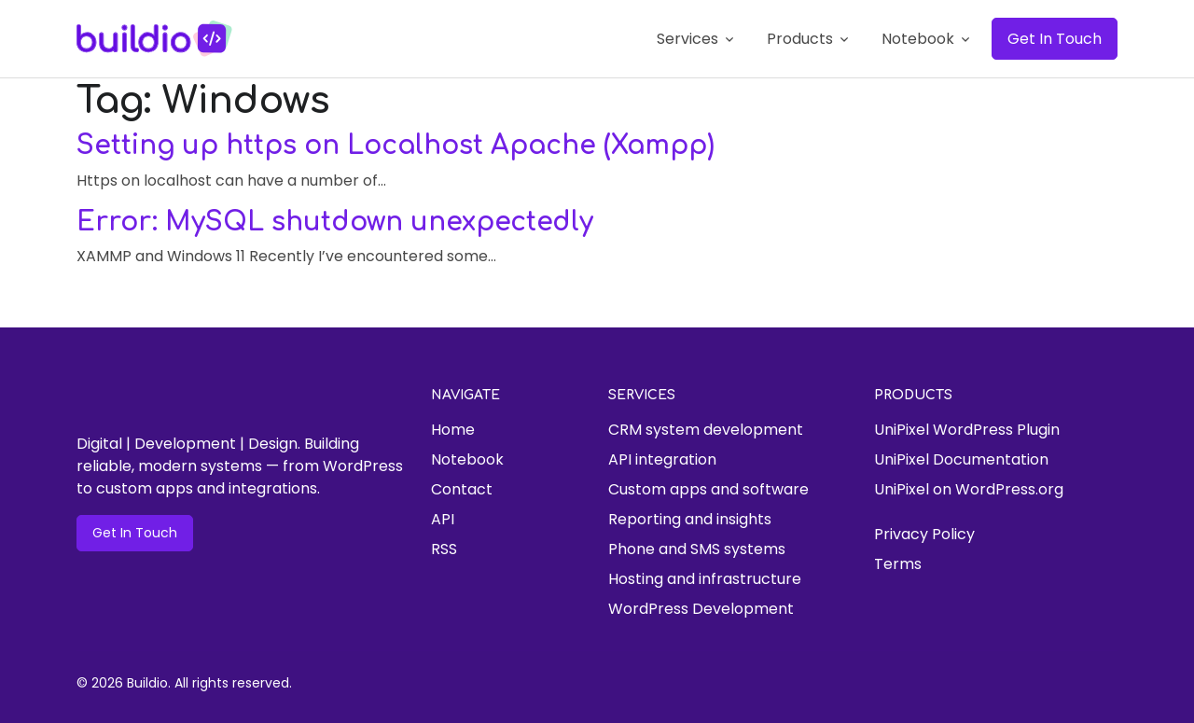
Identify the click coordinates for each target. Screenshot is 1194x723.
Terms (898, 564)
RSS (444, 549)
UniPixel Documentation (961, 459)
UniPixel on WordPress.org (968, 489)
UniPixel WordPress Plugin (967, 429)
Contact (462, 489)
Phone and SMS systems (696, 549)
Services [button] (687, 38)
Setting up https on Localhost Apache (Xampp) (395, 145)
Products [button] (800, 38)
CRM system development (705, 429)
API (442, 519)
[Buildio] (154, 38)
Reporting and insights (689, 519)
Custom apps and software (708, 489)
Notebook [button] (918, 38)
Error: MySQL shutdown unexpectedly (334, 222)
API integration (662, 459)
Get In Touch (1054, 38)
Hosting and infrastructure (704, 579)
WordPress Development (701, 608)
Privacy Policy (924, 534)
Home (453, 429)
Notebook (467, 459)
